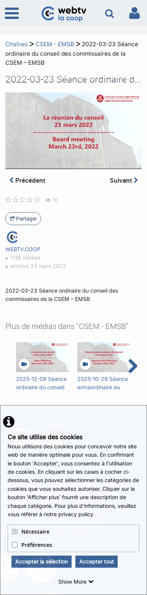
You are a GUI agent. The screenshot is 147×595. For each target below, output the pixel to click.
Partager (23, 218)
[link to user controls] (134, 13)
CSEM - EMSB (54, 44)
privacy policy (75, 514)
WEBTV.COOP (22, 249)
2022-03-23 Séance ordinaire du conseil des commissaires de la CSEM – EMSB (71, 53)
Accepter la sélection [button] (41, 561)
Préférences (32, 544)
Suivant (124, 180)
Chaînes (16, 44)
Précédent (27, 180)
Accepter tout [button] (96, 561)
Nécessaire (31, 531)
